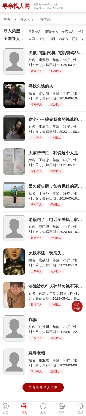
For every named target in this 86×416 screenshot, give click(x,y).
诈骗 (32, 319)
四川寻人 (36, 371)
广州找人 (55, 137)
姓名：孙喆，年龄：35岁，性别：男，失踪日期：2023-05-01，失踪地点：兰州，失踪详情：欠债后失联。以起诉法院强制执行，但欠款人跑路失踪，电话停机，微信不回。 (55, 296)
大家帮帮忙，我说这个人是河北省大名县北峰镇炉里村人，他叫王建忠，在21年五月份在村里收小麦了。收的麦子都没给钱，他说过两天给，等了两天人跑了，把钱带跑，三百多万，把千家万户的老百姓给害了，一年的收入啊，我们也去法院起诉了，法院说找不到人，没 (56, 153)
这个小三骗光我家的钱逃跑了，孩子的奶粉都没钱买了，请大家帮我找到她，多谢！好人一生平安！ (56, 119)
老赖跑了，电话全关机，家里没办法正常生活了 (56, 219)
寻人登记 (77, 306)
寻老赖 (45, 19)
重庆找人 (55, 371)
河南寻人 (36, 204)
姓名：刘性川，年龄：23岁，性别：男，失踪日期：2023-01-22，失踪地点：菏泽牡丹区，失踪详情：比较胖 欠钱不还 (55, 329)
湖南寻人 (36, 104)
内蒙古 (63, 39)
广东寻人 (36, 137)
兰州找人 (55, 238)
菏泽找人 (55, 271)
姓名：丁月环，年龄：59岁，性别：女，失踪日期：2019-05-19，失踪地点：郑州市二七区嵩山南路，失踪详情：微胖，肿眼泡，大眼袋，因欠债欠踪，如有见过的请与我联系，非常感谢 (55, 196)
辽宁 (75, 39)
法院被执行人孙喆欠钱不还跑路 (56, 286)
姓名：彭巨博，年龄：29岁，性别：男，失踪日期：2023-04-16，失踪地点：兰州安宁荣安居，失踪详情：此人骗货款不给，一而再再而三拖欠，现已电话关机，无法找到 (55, 229)
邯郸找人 (55, 171)
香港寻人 (36, 71)
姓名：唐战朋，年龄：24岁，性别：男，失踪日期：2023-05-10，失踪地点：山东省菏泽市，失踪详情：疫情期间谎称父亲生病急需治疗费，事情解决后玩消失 (55, 262)
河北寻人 (36, 171)
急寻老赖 (36, 353)
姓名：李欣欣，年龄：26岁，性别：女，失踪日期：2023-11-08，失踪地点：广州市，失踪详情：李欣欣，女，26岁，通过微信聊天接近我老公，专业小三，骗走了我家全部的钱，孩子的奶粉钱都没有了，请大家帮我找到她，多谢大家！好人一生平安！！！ (55, 129)
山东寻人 (36, 271)
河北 (42, 39)
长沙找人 (55, 104)
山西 (52, 39)
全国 (31, 39)
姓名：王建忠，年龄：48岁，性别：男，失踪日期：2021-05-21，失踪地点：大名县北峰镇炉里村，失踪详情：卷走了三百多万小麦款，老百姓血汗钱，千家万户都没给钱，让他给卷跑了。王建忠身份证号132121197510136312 (55, 162)
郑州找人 (55, 204)
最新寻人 (34, 31)
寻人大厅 (27, 19)
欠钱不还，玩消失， (47, 253)
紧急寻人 (51, 31)
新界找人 (55, 71)
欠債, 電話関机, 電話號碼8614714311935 (56, 53)
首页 (6, 19)
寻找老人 (67, 31)
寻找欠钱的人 (40, 86)
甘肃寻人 (36, 238)
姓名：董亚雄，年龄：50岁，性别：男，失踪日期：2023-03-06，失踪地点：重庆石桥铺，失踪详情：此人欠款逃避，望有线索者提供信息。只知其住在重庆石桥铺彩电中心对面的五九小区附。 (55, 363)
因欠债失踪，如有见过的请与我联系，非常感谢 (56, 186)
